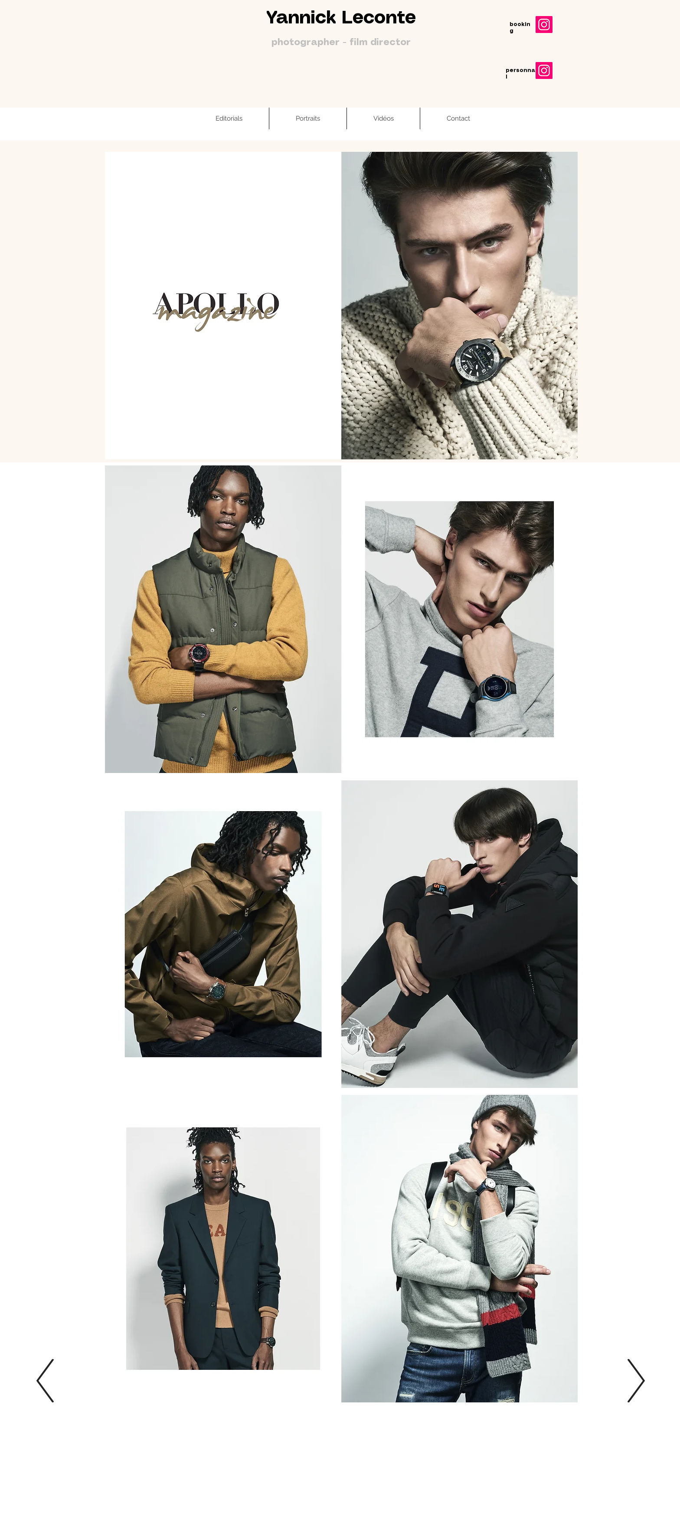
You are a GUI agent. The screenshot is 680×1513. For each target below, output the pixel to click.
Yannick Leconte (341, 18)
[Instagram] (544, 24)
